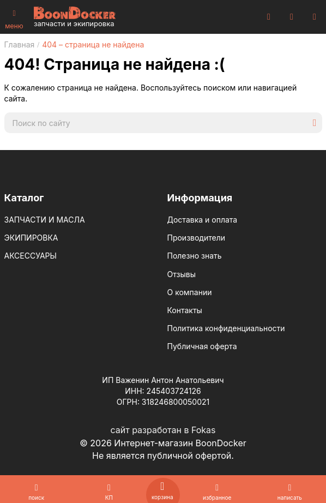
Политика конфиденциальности (226, 328)
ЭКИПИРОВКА (31, 237)
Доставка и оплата (202, 219)
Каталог (24, 197)
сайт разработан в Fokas (162, 429)
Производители (196, 237)
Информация (200, 197)
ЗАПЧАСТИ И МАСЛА (44, 219)
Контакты (184, 310)
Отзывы (181, 274)
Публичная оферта (202, 346)
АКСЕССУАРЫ (30, 255)
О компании (189, 292)
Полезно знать (194, 255)
